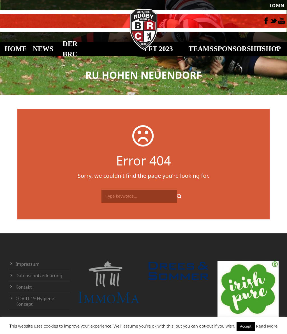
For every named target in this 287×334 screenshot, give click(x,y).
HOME (15, 49)
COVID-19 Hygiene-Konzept (35, 301)
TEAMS (200, 49)
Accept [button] (245, 326)
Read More (266, 326)
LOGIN (277, 6)
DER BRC (70, 49)
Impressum (27, 264)
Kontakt (23, 287)
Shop (271, 49)
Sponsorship (238, 49)
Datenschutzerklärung (38, 276)
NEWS (43, 49)
